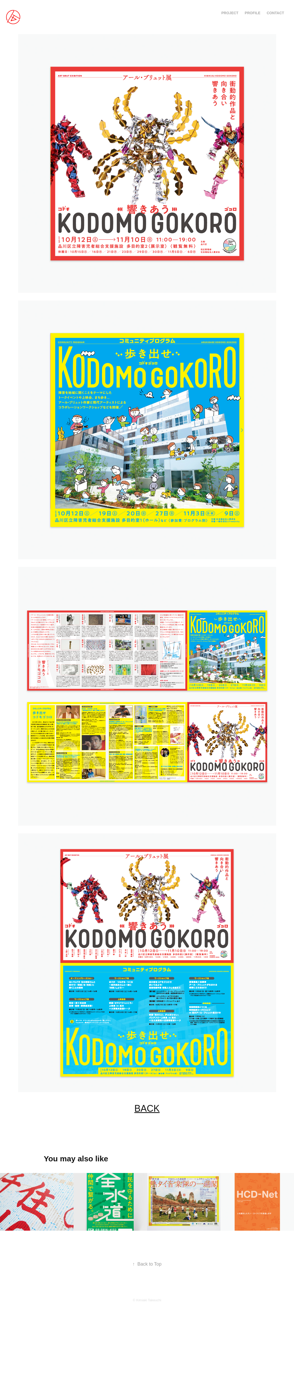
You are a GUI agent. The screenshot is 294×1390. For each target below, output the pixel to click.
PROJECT (230, 13)
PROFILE (252, 13)
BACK (147, 1108)
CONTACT (275, 13)
